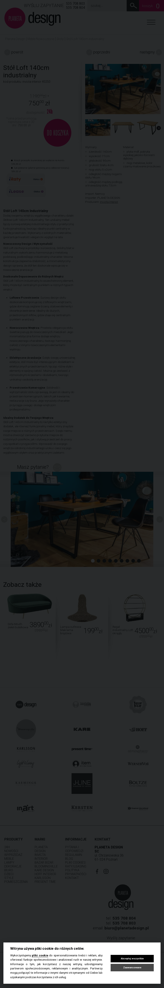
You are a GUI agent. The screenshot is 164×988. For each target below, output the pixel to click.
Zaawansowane (132, 967)
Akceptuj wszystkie (132, 958)
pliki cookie (40, 955)
